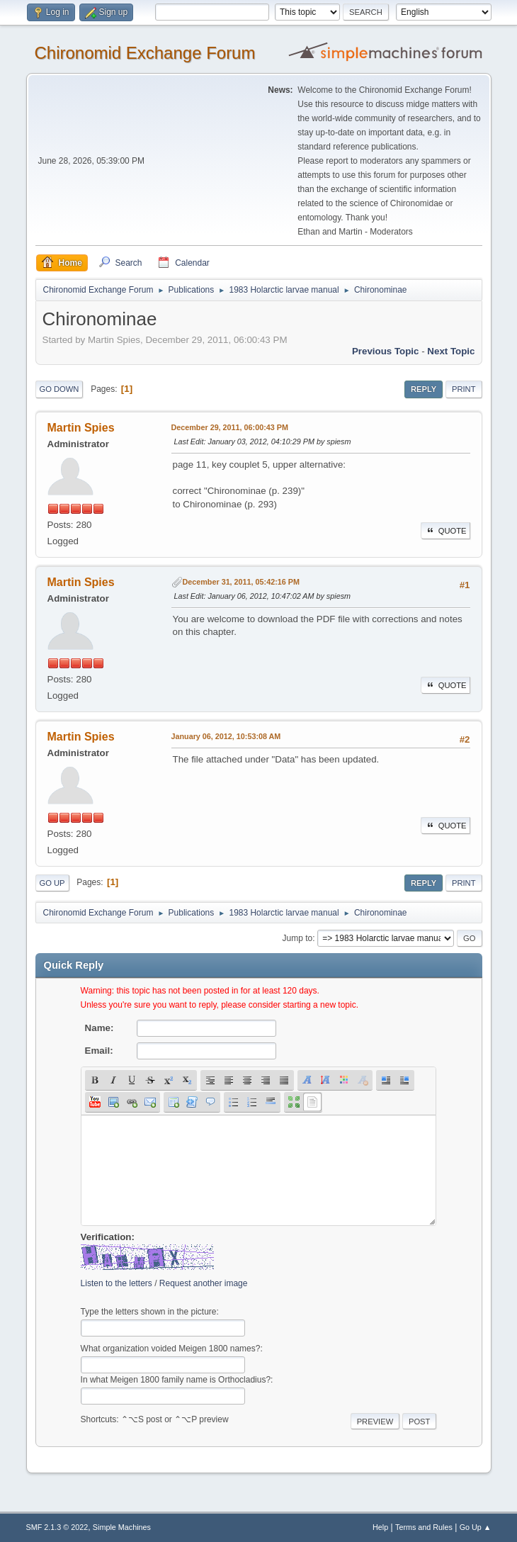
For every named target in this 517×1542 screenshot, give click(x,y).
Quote (445, 531)
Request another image (203, 1283)
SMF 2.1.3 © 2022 (57, 1527)
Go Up (52, 883)
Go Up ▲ (476, 1527)
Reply (423, 389)
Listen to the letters (116, 1283)
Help (380, 1527)
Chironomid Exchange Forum (145, 52)
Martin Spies (81, 428)
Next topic (451, 351)
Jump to (298, 938)
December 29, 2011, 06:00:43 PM (229, 427)
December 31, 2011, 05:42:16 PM (241, 582)
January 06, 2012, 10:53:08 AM (226, 736)
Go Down (59, 389)
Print (464, 389)
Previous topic (385, 351)
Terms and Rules (424, 1527)
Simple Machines (122, 1527)
